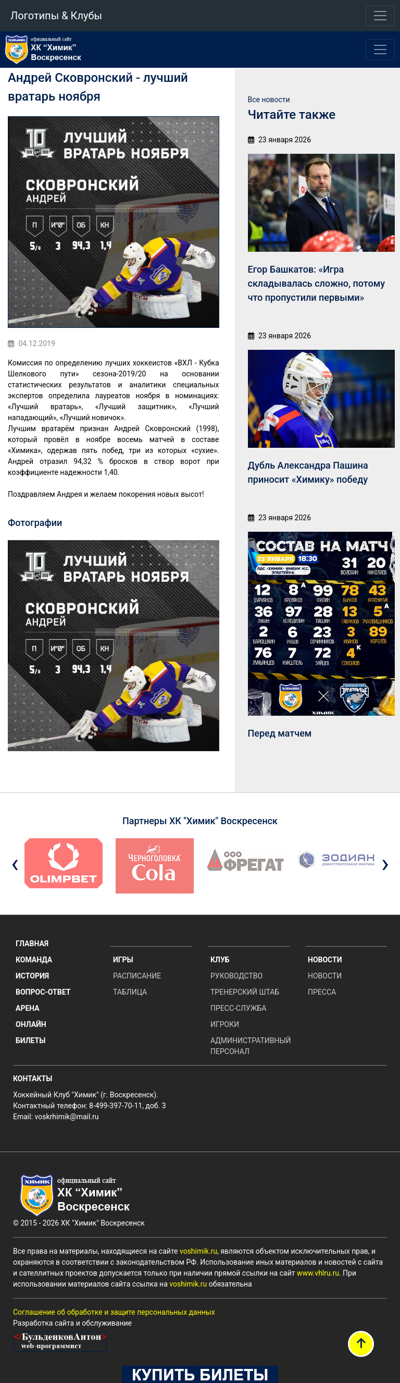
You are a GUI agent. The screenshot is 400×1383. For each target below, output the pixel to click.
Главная (32, 943)
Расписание (137, 976)
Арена (28, 1008)
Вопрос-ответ (43, 992)
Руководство (236, 976)
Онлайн (31, 1024)
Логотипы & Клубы (56, 15)
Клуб (220, 960)
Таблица (130, 992)
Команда (34, 960)
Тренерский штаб (244, 992)
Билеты (30, 1040)
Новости (325, 960)
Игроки (224, 1024)
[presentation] (15, 863)
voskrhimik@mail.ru (67, 1116)
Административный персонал (250, 1046)
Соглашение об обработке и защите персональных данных (114, 1312)
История (32, 976)
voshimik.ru (198, 1251)
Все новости (269, 99)
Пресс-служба (238, 1008)
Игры (123, 960)
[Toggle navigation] (380, 15)
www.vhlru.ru (318, 1273)
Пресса (322, 992)
